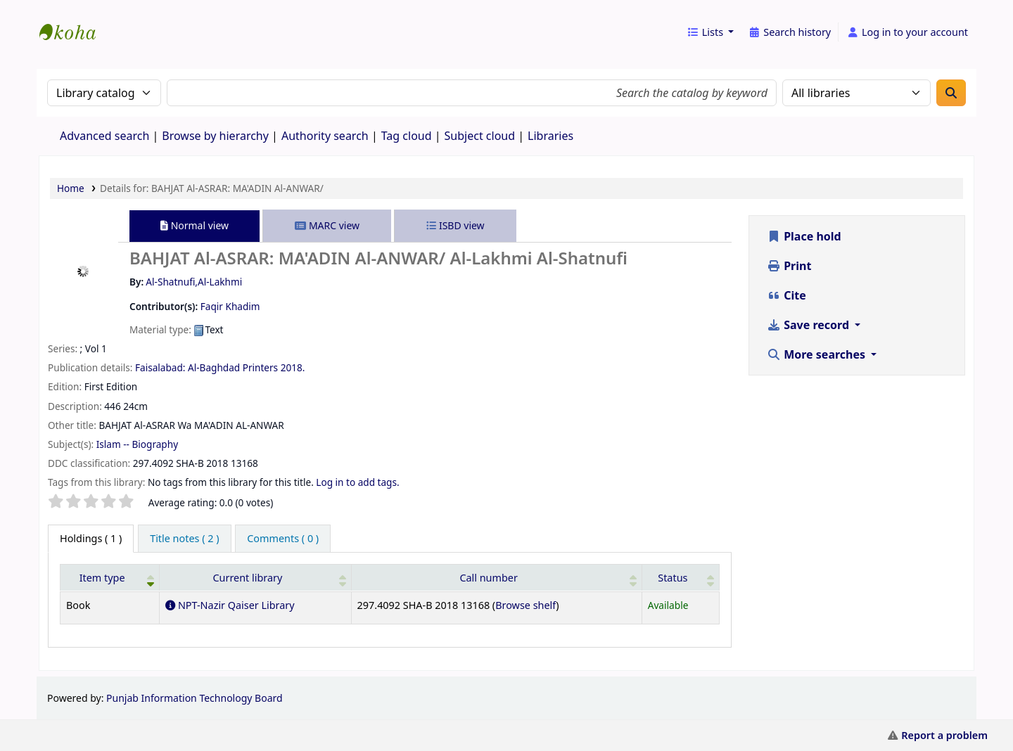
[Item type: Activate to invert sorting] (110, 577)
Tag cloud (406, 135)
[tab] (184, 539)
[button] (710, 32)
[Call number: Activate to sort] (496, 577)
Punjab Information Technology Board (194, 698)
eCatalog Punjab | (74, 20)
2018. (293, 367)
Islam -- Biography (137, 444)
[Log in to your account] (907, 32)
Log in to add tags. (357, 482)
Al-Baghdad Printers (233, 367)
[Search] (951, 92)
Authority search (325, 135)
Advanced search (104, 135)
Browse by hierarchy (215, 135)
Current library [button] (247, 577)
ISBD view (455, 225)
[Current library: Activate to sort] (255, 577)
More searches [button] (817, 354)
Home (70, 188)
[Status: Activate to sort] (680, 577)
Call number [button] (488, 577)
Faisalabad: (160, 367)
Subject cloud (480, 135)
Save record (809, 325)
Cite (786, 295)
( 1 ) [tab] (91, 538)
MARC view (327, 225)
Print (789, 266)
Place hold (804, 236)
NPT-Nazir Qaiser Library (229, 605)
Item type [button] (102, 577)
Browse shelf (525, 605)
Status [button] (672, 577)
